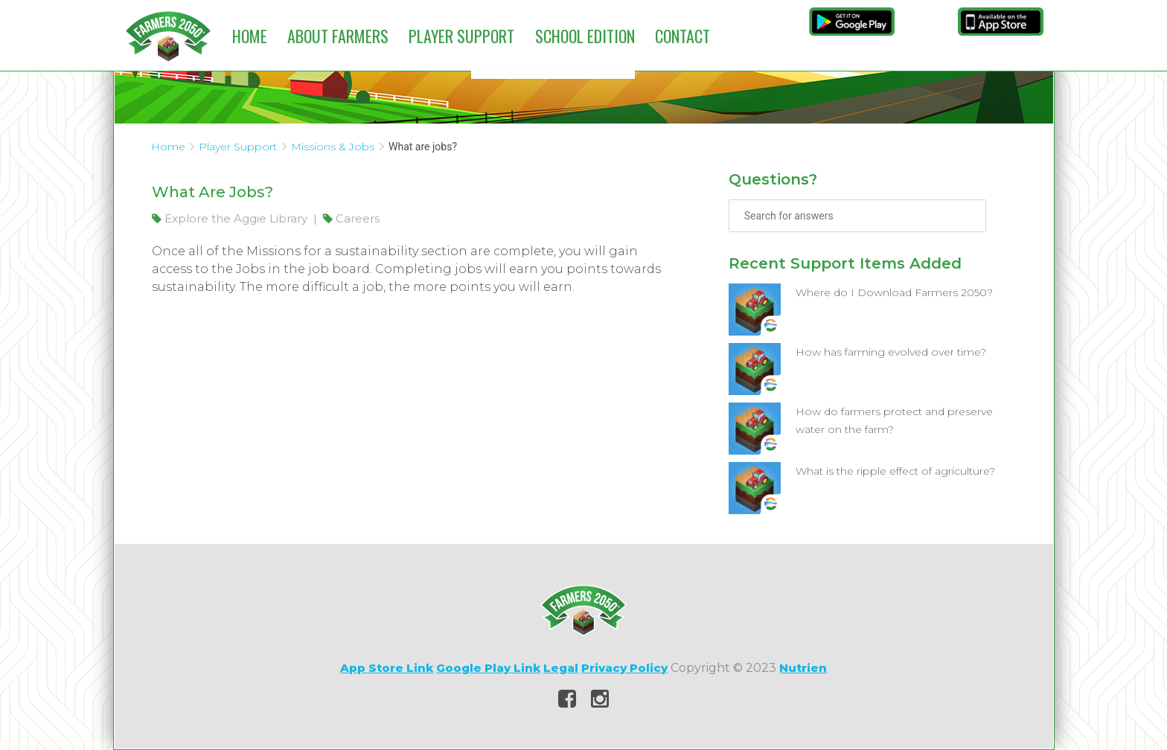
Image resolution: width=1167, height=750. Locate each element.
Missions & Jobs (332, 146)
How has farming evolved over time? (891, 352)
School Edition (585, 35)
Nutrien (803, 668)
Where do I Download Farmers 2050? (894, 292)
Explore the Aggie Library (231, 218)
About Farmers (338, 35)
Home (249, 35)
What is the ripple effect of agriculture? (895, 471)
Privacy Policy (624, 668)
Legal (560, 668)
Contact (682, 35)
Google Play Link (488, 668)
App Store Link (386, 668)
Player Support (461, 35)
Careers (351, 218)
